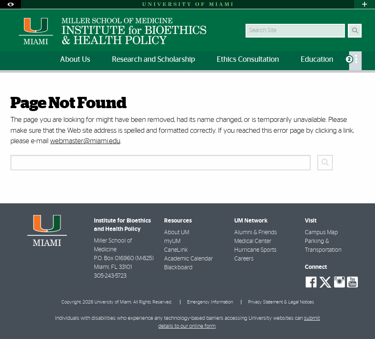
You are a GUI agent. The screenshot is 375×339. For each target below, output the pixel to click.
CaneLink (176, 250)
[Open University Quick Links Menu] (364, 4)
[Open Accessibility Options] (10, 4)
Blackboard (178, 268)
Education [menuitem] (317, 59)
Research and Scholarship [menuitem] (153, 59)
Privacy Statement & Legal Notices (281, 302)
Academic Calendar (188, 259)
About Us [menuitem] (75, 59)
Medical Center (252, 241)
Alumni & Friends (255, 232)
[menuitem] (355, 60)
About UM (176, 232)
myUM (172, 241)
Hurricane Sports (255, 250)
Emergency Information (210, 302)
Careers (243, 259)
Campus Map (321, 232)
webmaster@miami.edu (85, 140)
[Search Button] (355, 31)
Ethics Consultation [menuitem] (248, 59)
